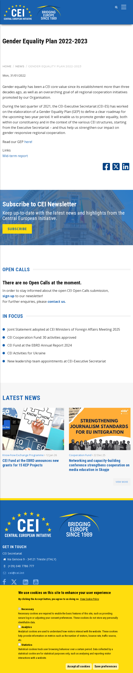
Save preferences (105, 666)
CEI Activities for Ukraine (26, 353)
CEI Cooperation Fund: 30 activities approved (41, 337)
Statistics (26, 644)
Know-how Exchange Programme (23, 455)
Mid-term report (15, 156)
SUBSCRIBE (17, 229)
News (19, 66)
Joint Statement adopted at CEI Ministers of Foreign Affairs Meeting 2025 (63, 329)
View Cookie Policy (89, 599)
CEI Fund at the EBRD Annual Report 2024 (39, 345)
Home (6, 66)
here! (28, 142)
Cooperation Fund (80, 455)
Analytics (26, 627)
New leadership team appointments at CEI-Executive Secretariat (56, 361)
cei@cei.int (13, 573)
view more (122, 481)
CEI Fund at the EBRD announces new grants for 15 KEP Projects (30, 462)
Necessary (27, 609)
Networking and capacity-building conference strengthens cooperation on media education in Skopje (99, 465)
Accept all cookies (78, 666)
